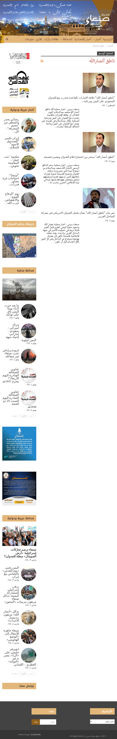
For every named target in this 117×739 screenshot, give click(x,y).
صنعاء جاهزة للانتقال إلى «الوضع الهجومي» (11, 635)
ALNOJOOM (35, 734)
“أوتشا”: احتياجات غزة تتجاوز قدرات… (11, 179)
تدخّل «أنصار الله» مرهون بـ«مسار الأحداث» (11, 616)
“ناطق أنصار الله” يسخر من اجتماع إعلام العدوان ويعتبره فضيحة (79, 156)
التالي (23, 211)
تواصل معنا (26, 686)
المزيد (19, 39)
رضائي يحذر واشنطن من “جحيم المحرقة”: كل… (11, 125)
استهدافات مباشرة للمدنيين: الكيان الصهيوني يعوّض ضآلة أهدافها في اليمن (19, 284)
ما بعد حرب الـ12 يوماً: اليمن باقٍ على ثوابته (12, 309)
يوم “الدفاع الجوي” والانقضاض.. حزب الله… (11, 198)
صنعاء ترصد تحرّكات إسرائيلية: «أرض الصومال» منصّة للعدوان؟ (20, 553)
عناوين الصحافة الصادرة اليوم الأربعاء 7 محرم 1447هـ (10, 375)
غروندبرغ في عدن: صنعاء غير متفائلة (11, 353)
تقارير (39, 39)
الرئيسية (108, 39)
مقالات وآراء (51, 39)
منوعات (29, 39)
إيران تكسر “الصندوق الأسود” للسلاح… (12, 142)
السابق (32, 211)
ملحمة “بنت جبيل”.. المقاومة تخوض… (11, 161)
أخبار (98, 39)
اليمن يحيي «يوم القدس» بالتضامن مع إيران (10, 572)
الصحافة (67, 39)
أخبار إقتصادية (82, 39)
